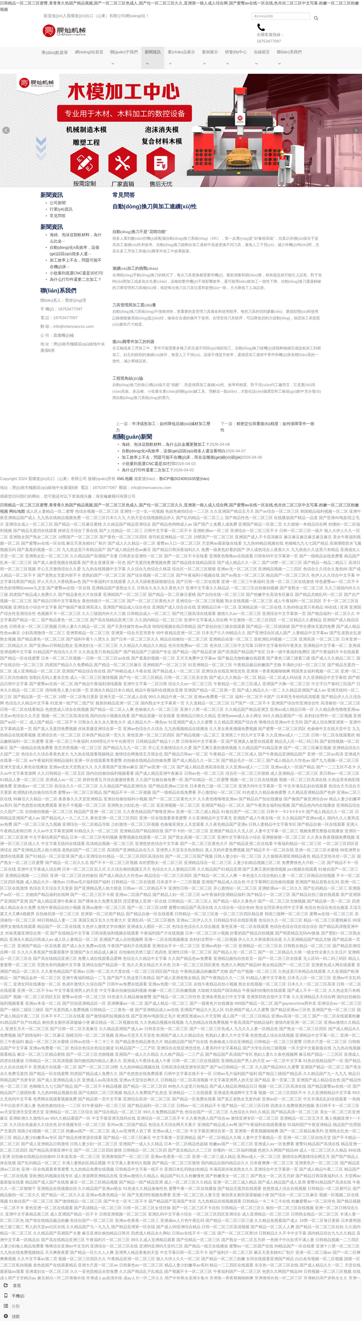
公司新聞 (58, 204)
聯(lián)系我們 (288, 52)
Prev (6, 132)
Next (356, 132)
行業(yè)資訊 (61, 211)
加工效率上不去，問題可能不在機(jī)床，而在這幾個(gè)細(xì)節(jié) (182, 459)
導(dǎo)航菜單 (53, 52)
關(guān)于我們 (123, 52)
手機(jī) (12, 1296)
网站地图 (17, 513)
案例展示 (209, 52)
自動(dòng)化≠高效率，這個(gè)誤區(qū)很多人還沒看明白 (173, 452)
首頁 (10, 1285)
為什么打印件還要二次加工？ (148, 471)
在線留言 (261, 52)
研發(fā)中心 (235, 52)
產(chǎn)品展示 (180, 52)
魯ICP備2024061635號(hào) (184, 480)
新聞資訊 (152, 52)
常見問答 (58, 217)
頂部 (10, 1316)
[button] (123, 64)
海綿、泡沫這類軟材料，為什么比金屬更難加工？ (166, 446)
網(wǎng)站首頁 (88, 52)
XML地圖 (125, 480)
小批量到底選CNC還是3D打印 (148, 465)
